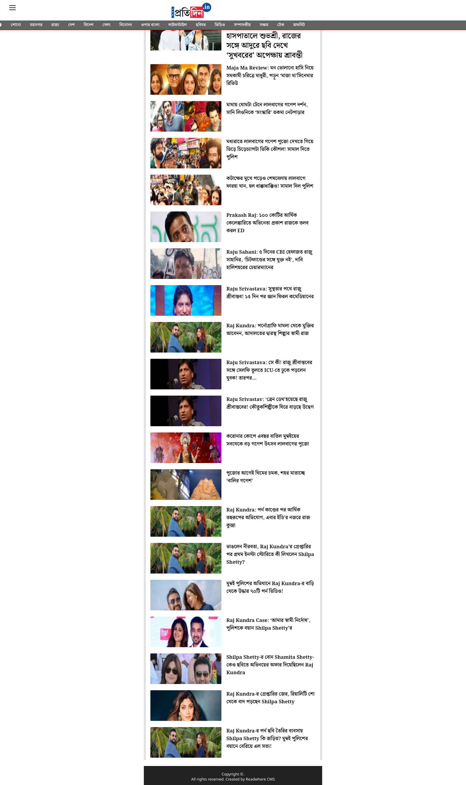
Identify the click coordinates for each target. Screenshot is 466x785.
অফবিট (299, 25)
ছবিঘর (201, 25)
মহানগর (36, 25)
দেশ (71, 25)
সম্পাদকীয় (242, 25)
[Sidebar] (12, 8)
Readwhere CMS (260, 779)
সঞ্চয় (264, 25)
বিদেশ (89, 25)
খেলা (107, 25)
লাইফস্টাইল (178, 25)
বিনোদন (125, 25)
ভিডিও (220, 25)
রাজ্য (55, 25)
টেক (280, 25)
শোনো (16, 25)
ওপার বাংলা (150, 25)
